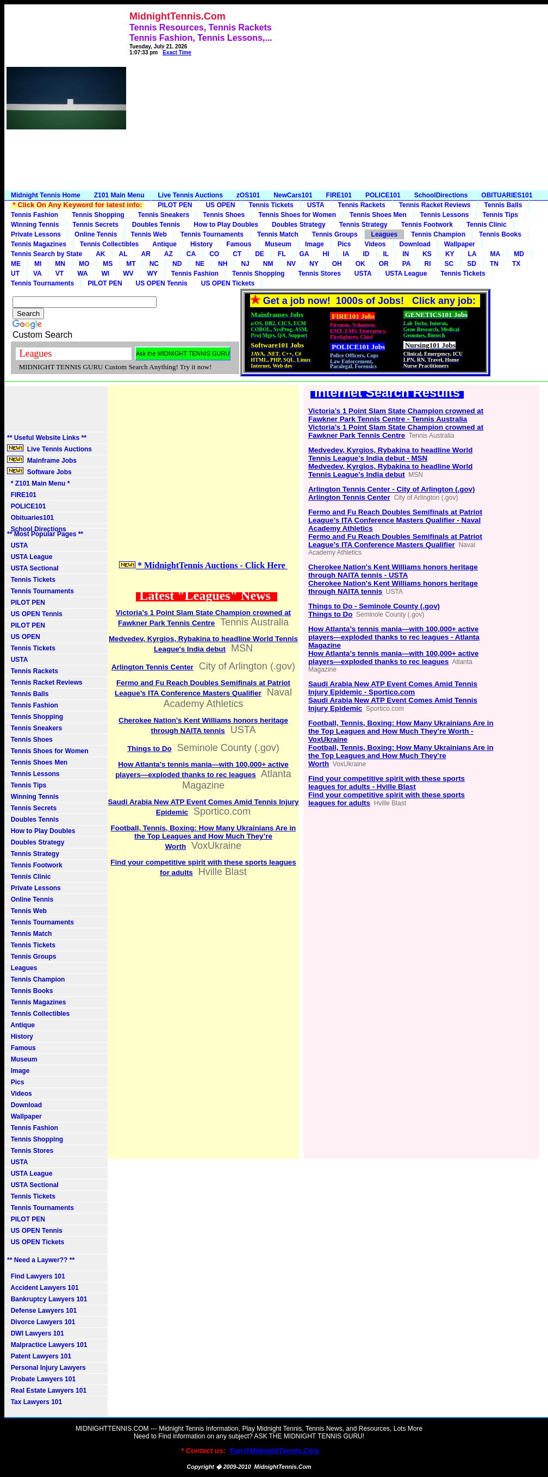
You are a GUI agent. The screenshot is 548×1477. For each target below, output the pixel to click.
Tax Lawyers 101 (34, 1402)
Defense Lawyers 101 (42, 1310)
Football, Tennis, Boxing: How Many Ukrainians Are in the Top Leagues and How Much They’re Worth (203, 837)
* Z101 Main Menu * (38, 483)
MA (495, 254)
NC (154, 264)
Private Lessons (36, 234)
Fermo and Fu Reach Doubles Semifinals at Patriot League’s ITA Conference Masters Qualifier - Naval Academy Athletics (395, 520)
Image (314, 244)
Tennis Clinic (486, 224)
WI (105, 273)
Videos (374, 244)
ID (366, 254)
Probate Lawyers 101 (41, 1379)
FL (282, 254)
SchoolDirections (441, 195)
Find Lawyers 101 (36, 1276)
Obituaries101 (30, 518)
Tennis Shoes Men (378, 215)
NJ (245, 264)
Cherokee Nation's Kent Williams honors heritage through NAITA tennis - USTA (393, 571)
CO (214, 254)
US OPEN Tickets (227, 283)
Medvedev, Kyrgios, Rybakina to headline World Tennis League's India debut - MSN (390, 454)
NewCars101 (292, 195)
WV (128, 273)
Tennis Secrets (95, 224)
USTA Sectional (33, 568)
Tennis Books (500, 234)
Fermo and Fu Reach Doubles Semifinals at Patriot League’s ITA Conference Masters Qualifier (395, 540)
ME (16, 264)
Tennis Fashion (34, 215)
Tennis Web (149, 234)
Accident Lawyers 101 (43, 1288)
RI (428, 264)
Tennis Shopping (98, 215)
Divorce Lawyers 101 (41, 1322)
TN (494, 264)
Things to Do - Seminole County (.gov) (374, 606)
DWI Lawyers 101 (35, 1333)
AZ (168, 254)
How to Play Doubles (226, 224)
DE (259, 254)
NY (314, 264)
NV (291, 264)
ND (177, 264)
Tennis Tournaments (212, 234)
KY (449, 254)
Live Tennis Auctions (190, 195)
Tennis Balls (503, 205)
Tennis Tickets (270, 205)
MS (108, 264)
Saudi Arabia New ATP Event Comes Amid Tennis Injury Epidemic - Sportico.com (392, 688)
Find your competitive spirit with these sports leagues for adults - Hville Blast (386, 782)
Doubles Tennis (156, 224)
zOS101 (248, 195)
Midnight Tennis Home (45, 195)
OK (360, 264)
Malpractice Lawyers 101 (47, 1345)
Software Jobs (40, 471)
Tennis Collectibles (109, 244)
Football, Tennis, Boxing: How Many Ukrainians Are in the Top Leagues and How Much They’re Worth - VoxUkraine (401, 731)
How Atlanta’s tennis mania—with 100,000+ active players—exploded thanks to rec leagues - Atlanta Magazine (393, 637)
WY (152, 273)
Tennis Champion (438, 234)
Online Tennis (95, 234)
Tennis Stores (319, 273)
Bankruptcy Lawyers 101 (47, 1299)
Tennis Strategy (363, 224)
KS (427, 254)
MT (130, 264)
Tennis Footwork (427, 224)
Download (415, 244)
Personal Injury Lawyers (46, 1368)
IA (346, 254)
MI (37, 264)
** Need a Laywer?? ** (40, 1260)
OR (384, 264)
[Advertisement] (402, 100)
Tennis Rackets (361, 205)
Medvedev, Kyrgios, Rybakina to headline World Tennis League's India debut (390, 470)
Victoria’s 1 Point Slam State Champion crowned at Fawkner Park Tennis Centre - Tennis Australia (395, 415)
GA (304, 254)
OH (337, 264)
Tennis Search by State (46, 254)
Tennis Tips (500, 215)
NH (222, 264)
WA (82, 273)
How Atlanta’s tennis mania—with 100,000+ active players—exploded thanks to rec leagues (393, 657)
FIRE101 (339, 195)
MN (60, 264)
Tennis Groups (335, 234)
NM (268, 264)
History (201, 244)
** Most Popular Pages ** (45, 534)
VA (37, 273)
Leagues (384, 234)
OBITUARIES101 (506, 195)
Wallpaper (459, 244)
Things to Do (149, 748)
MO (84, 264)
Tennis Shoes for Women (297, 215)
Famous (238, 244)
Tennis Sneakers (164, 215)
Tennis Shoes (224, 215)
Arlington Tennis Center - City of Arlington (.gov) (391, 489)
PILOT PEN (175, 205)
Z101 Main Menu (119, 195)
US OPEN (220, 205)
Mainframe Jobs (42, 460)
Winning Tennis (35, 224)
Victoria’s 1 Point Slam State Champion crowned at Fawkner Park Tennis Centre (395, 431)
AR (146, 254)
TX (516, 264)
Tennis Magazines (38, 244)
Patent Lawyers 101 (39, 1356)
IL (386, 254)
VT (59, 273)
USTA (316, 205)
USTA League (406, 273)
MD (519, 254)
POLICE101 (383, 195)
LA (472, 254)
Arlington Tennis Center (152, 667)
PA (406, 264)
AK (100, 254)
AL (123, 254)
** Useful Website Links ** (46, 438)
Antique (164, 244)
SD (471, 264)
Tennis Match (277, 234)
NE (199, 264)
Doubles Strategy (299, 224)
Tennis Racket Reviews (435, 205)
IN (405, 254)
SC (449, 264)
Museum (278, 244)
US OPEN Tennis (162, 283)
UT (15, 273)
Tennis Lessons (444, 215)
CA (191, 254)
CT (237, 254)
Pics (344, 244)
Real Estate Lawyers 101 (46, 1390)
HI (326, 254)
